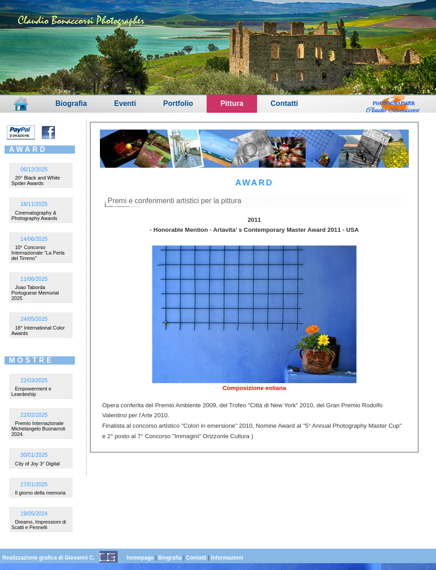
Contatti (284, 103)
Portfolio (178, 103)
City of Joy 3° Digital (37, 463)
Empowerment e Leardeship (31, 391)
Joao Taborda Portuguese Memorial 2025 (35, 293)
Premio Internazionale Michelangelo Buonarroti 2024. (38, 428)
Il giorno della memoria (40, 492)
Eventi (125, 103)
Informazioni (227, 558)
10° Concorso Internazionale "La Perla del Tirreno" (37, 253)
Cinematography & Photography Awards (34, 215)
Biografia (71, 103)
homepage (140, 558)
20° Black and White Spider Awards (35, 180)
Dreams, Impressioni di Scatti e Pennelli (38, 524)
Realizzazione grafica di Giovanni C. (48, 558)
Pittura (231, 103)
